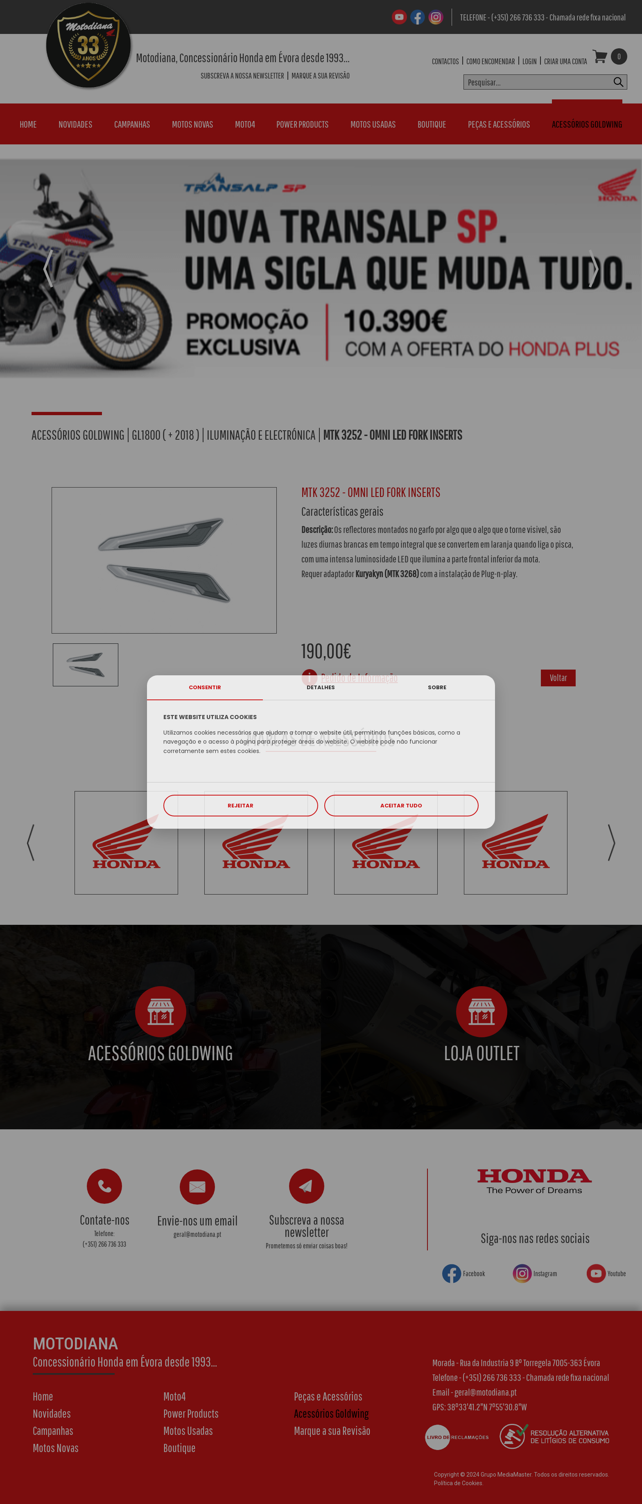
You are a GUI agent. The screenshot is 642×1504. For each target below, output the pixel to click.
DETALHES (321, 687)
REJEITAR (240, 805)
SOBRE (437, 687)
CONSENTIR (205, 687)
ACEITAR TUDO (401, 805)
